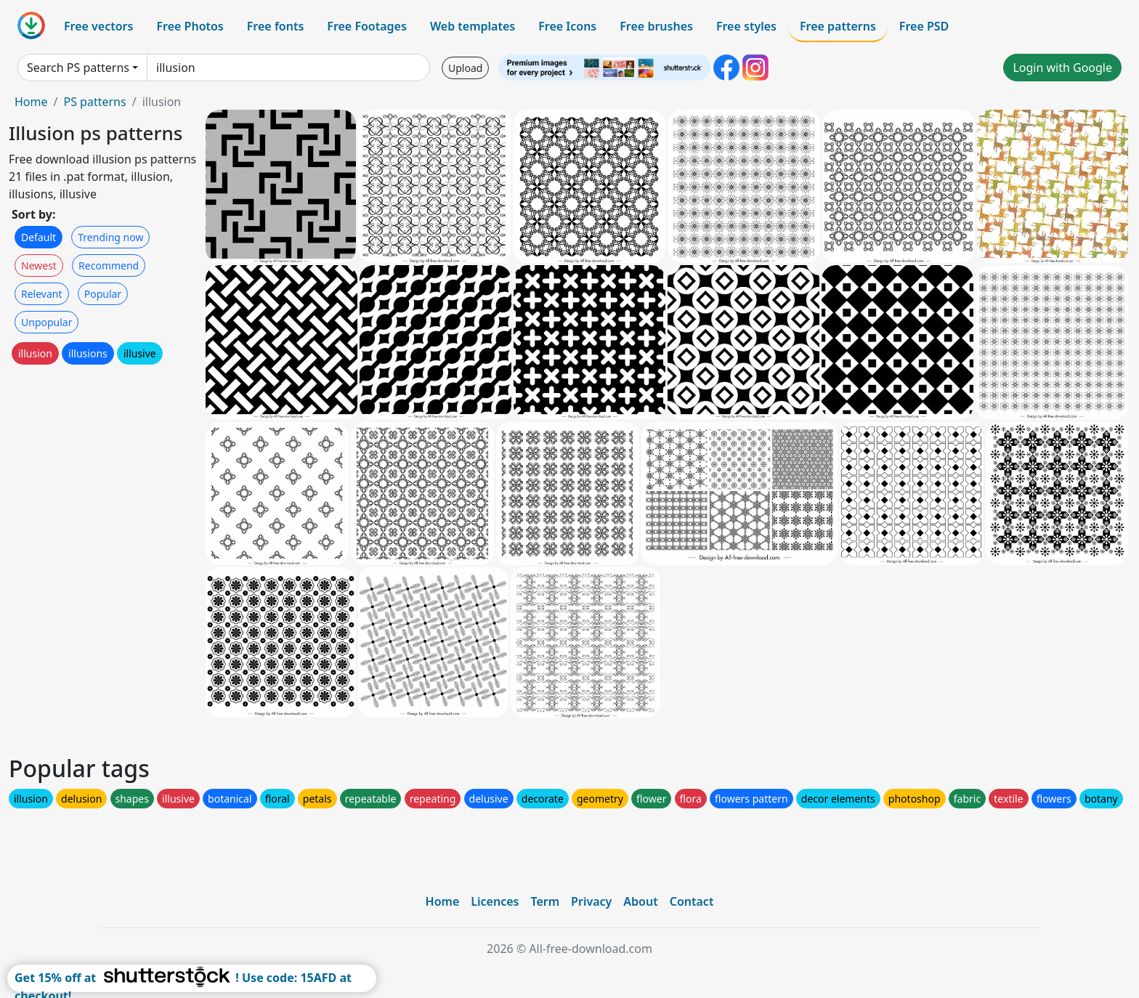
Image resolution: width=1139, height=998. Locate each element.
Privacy (591, 901)
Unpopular (46, 322)
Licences (495, 901)
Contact (692, 901)
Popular (102, 294)
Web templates (472, 26)
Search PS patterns (78, 68)
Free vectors (98, 26)
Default (38, 237)
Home (31, 102)
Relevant (41, 294)
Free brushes (656, 26)
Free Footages (367, 26)
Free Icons (567, 26)
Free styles (746, 26)
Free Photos (189, 26)
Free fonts (275, 26)
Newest (39, 265)
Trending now (110, 237)
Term (544, 901)
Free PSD (924, 26)
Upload (465, 68)
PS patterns (94, 102)
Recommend (108, 265)
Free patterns (838, 26)
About (640, 901)
